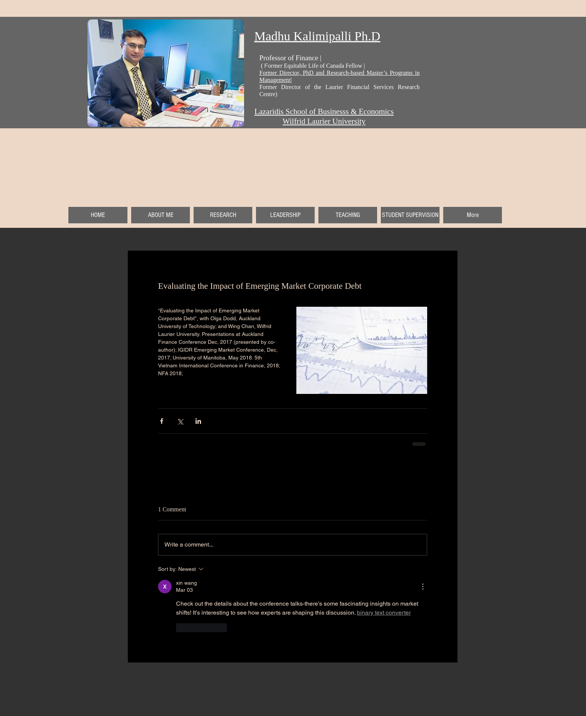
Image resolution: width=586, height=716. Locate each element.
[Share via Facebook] (161, 421)
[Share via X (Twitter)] (179, 421)
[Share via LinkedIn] (198, 421)
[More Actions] (422, 586)
